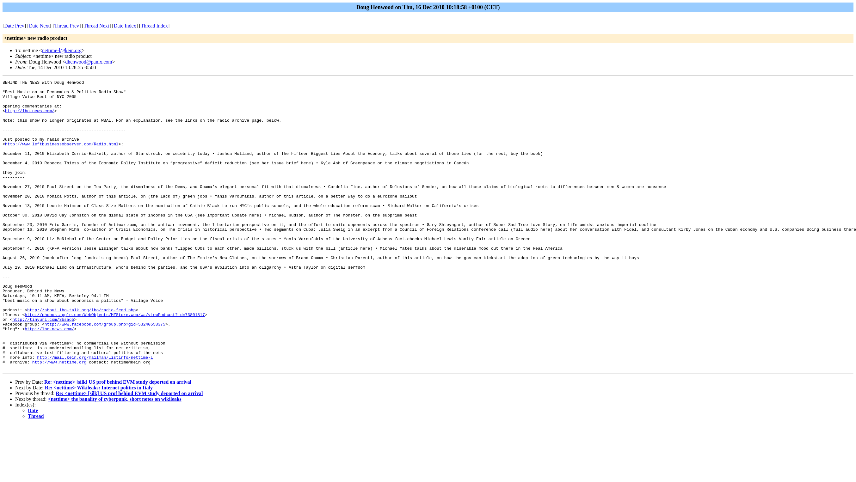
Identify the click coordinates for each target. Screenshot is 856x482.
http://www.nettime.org (59, 419)
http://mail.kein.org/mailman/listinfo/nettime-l (95, 413)
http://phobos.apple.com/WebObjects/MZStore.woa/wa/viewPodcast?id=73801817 (115, 362)
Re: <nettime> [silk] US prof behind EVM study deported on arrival (117, 439)
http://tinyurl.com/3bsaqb (43, 367)
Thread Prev (66, 25)
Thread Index (154, 25)
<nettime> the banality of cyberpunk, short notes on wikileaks (115, 457)
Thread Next (96, 25)
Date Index (125, 25)
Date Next (39, 25)
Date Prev (14, 25)
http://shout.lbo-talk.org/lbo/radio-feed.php (81, 356)
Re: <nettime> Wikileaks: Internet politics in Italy (99, 445)
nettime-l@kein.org (62, 50)
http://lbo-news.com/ (29, 117)
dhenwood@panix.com (88, 61)
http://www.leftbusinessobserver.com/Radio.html (62, 157)
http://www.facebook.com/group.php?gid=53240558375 (105, 373)
